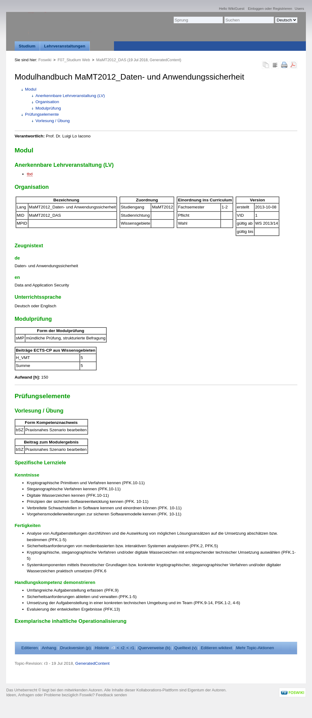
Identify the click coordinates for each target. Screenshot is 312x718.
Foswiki (44, 60)
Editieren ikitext (216, 647)
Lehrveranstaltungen (64, 46)
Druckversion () (75, 647)
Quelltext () (185, 647)
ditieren (29, 647)
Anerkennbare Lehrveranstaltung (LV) (70, 95)
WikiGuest (236, 8)
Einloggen (256, 8)
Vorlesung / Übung (52, 120)
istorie (102, 647)
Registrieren (282, 8)
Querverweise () (154, 647)
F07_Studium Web (74, 60)
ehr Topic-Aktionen (255, 647)
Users (299, 8)
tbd (30, 174)
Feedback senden (111, 695)
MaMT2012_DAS (111, 60)
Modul (30, 89)
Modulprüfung (48, 108)
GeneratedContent (165, 60)
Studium (27, 46)
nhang (49, 647)
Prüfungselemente (42, 114)
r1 (132, 647)
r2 (123, 647)
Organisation (47, 101)
